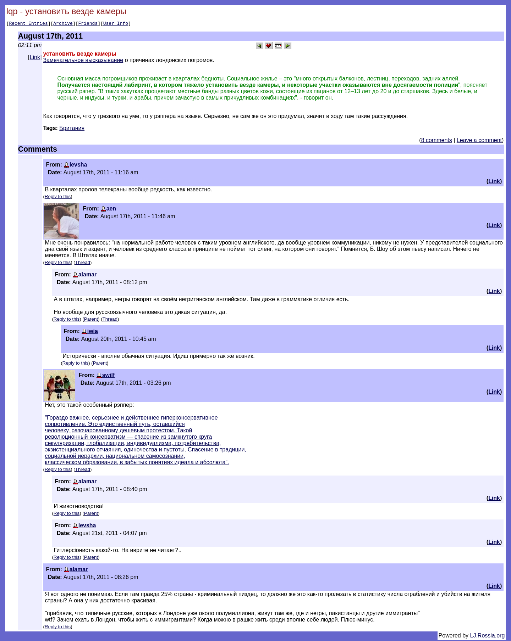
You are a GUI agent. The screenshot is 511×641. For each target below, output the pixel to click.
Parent (91, 320)
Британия (71, 129)
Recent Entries (28, 24)
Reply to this (58, 197)
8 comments (436, 141)
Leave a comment (479, 141)
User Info (115, 24)
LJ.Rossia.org (487, 637)
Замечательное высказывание (83, 61)
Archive (63, 24)
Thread (82, 263)
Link (35, 58)
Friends (88, 24)
